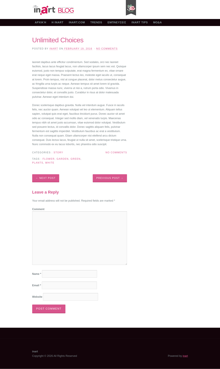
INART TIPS (139, 22)
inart (53, 48)
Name (36, 273)
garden (63, 158)
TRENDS (96, 22)
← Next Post (46, 178)
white (49, 162)
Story (58, 152)
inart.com (77, 22)
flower (49, 158)
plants (37, 162)
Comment (38, 209)
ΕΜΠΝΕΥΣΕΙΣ (117, 22)
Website (37, 296)
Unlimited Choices (58, 40)
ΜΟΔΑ (157, 22)
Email (36, 285)
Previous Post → (110, 178)
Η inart (57, 22)
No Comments (107, 48)
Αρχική (40, 22)
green (75, 158)
